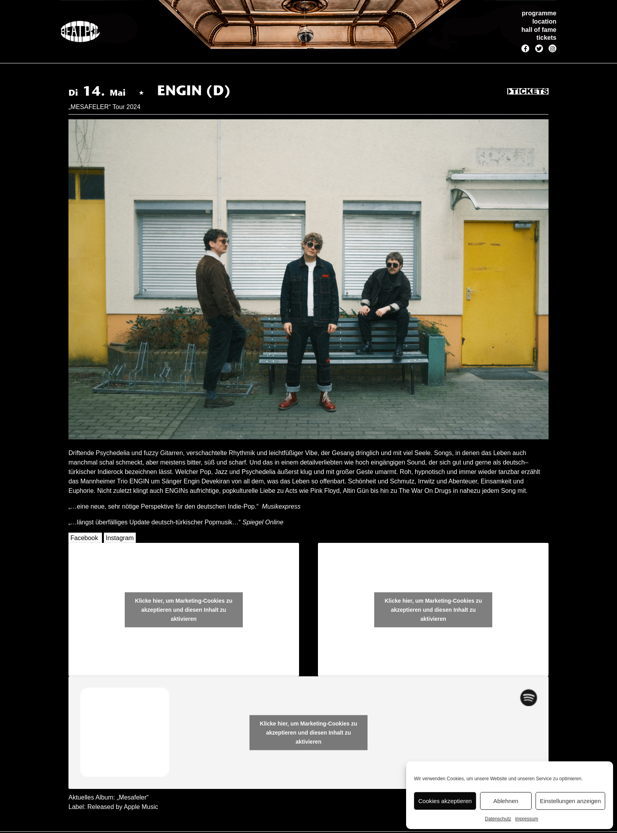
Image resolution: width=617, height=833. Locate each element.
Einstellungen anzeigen (570, 801)
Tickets (528, 91)
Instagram (120, 538)
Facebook (84, 538)
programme (539, 13)
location (544, 21)
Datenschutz (498, 819)
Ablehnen (505, 801)
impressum (526, 819)
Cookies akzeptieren (445, 801)
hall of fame (538, 29)
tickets (546, 37)
